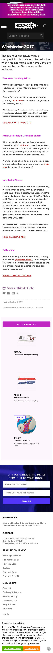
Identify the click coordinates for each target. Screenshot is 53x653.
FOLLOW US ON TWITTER (17, 275)
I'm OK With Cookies (12, 648)
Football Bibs (9, 564)
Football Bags (10, 572)
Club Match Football (22, 440)
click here (17, 100)
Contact (7, 588)
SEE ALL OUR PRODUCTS (17, 122)
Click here (22, 145)
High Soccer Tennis (21, 397)
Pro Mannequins (11, 560)
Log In (6, 614)
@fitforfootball (23, 259)
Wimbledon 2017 (13, 302)
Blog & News (9, 604)
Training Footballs (12, 555)
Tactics (6, 568)
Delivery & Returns (12, 592)
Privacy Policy (10, 596)
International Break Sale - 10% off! (23, 307)
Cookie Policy (10, 600)
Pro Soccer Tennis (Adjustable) (26, 355)
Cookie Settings (32, 648)
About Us (7, 608)
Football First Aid (11, 576)
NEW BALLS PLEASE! (14, 236)
